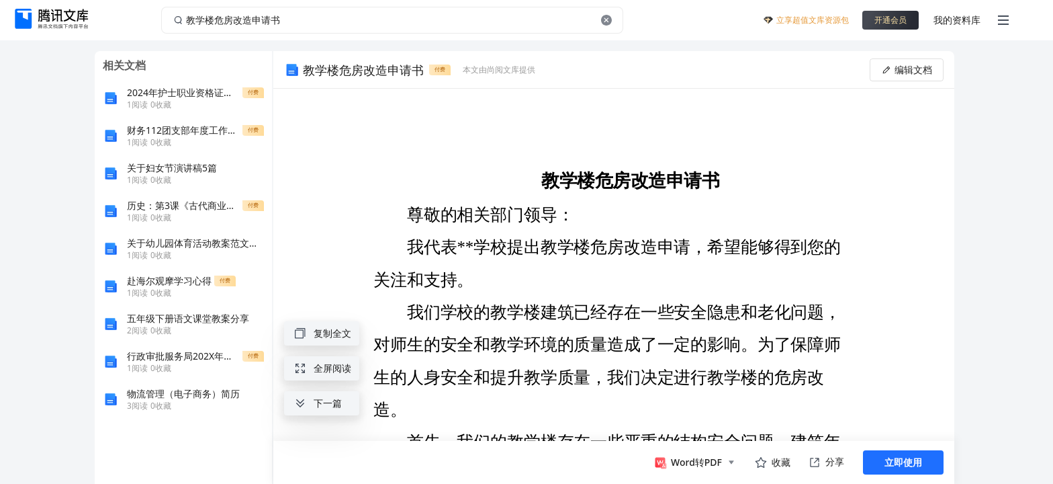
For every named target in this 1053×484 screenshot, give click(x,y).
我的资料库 (956, 19)
